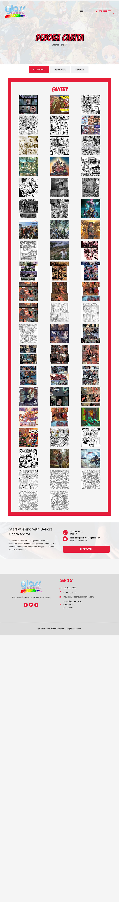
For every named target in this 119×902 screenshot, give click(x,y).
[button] (81, 11)
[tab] (39, 69)
